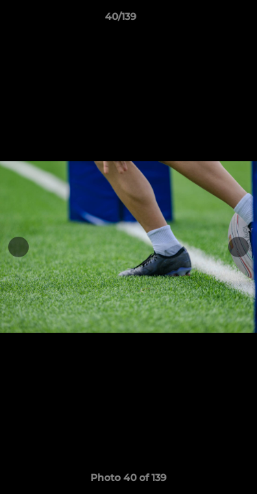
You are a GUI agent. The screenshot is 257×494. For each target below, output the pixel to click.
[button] (207, 20)
